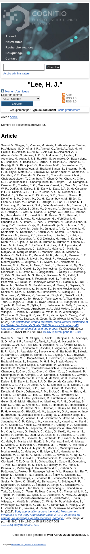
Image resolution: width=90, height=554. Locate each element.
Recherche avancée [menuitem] (19, 47)
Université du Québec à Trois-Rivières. (28, 545)
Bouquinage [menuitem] (14, 53)
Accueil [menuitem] (11, 36)
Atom (66, 94)
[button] (17, 103)
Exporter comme (11, 94)
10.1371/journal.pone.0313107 (62, 332)
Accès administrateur (16, 73)
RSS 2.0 (69, 101)
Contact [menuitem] (11, 58)
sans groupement (69, 110)
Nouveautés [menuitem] (14, 42)
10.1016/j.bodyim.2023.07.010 (20, 524)
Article (14, 117)
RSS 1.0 (69, 98)
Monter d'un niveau (15, 91)
